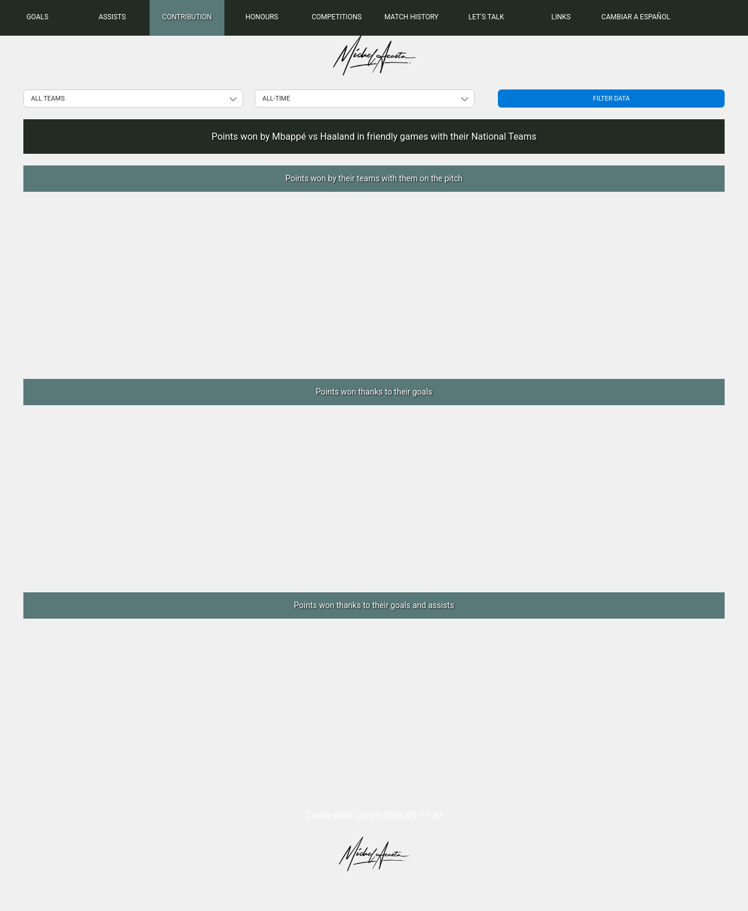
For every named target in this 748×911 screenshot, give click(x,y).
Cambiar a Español (635, 17)
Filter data (611, 98)
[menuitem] (37, 17)
